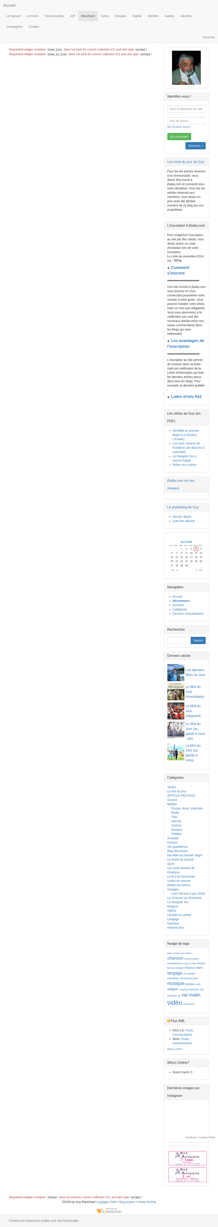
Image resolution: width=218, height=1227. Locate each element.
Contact (34, 26)
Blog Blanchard (177, 851)
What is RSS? (175, 1049)
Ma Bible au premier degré (184, 855)
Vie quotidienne (177, 846)
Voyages (173, 889)
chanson (175, 958)
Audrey (169, 16)
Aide (114, 1202)
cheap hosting (147, 1202)
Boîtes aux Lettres (185, 464)
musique (176, 983)
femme (201, 963)
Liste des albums (184, 521)
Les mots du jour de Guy (185, 162)
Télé (174, 817)
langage (174, 973)
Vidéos (171, 910)
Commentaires (182, 1034)
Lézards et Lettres (179, 915)
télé (202, 989)
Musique (177, 829)
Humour (172, 842)
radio (198, 984)
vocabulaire (189, 1004)
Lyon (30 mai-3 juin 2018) (188, 893)
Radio (175, 812)
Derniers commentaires (188, 613)
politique (190, 984)
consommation (191, 958)
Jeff (72, 16)
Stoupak (120, 16)
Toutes (171, 787)
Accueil (9, 5)
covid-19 (187, 963)
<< (172, 570)
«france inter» (194, 967)
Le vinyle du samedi (180, 859)
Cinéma (176, 825)
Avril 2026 (186, 542)
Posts (189, 1030)
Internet (176, 821)
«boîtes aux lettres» (183, 953)
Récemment (181, 601)
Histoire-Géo (175, 927)
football (179, 968)
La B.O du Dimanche (181, 876)
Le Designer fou (177, 902)
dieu (194, 963)
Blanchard (88, 16)
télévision (172, 995)
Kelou (105, 16)
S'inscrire (209, 37)
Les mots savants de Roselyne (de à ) (189, 448)
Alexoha (186, 16)
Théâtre (176, 834)
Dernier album (182, 516)
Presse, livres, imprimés (187, 808)
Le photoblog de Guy (183, 507)
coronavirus (174, 963)
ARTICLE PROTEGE (181, 795)
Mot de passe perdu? (179, 126)
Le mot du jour (176, 791)
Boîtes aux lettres (178, 885)
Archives (178, 605)
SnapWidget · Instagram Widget (200, 1137)
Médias (172, 804)
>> (200, 570)
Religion (172, 906)
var (179, 995)
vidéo (174, 1002)
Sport (170, 863)
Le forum (32, 16)
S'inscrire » (195, 145)
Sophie (137, 16)
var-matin (191, 995)
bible (169, 953)
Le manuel (13, 16)
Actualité (173, 838)
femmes (171, 968)
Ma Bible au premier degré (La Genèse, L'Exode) (186, 435)
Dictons (172, 800)
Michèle (153, 16)
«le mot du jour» (189, 978)
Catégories (180, 609)
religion (172, 989)
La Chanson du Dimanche (184, 898)
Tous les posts (54, 16)
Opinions (173, 923)
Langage (173, 919)
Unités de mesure (179, 880)
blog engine (127, 1202)
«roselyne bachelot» (189, 989)
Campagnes (14, 26)
